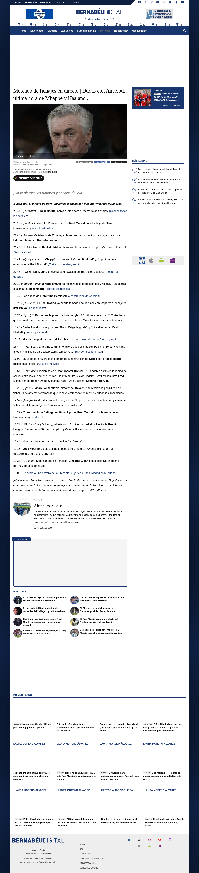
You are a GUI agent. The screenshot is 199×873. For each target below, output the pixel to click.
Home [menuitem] (23, 30)
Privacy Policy (87, 863)
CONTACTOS (63, 2)
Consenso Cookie (89, 868)
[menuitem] (14, 30)
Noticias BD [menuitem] (121, 30)
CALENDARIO (47, 2)
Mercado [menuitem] (105, 30)
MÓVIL (76, 2)
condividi (102, 162)
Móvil (82, 845)
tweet (118, 162)
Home (18, 2)
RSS (81, 849)
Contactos (85, 854)
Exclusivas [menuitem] (67, 30)
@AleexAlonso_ (48, 172)
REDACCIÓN (31, 2)
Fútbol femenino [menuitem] (86, 30)
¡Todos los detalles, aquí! (63, 264)
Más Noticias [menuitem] (139, 30)
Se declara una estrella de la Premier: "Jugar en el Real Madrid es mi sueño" (69, 473)
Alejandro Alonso (26, 172)
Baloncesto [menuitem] (37, 30)
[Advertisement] (158, 232)
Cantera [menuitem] (52, 30)
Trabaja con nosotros (92, 858)
